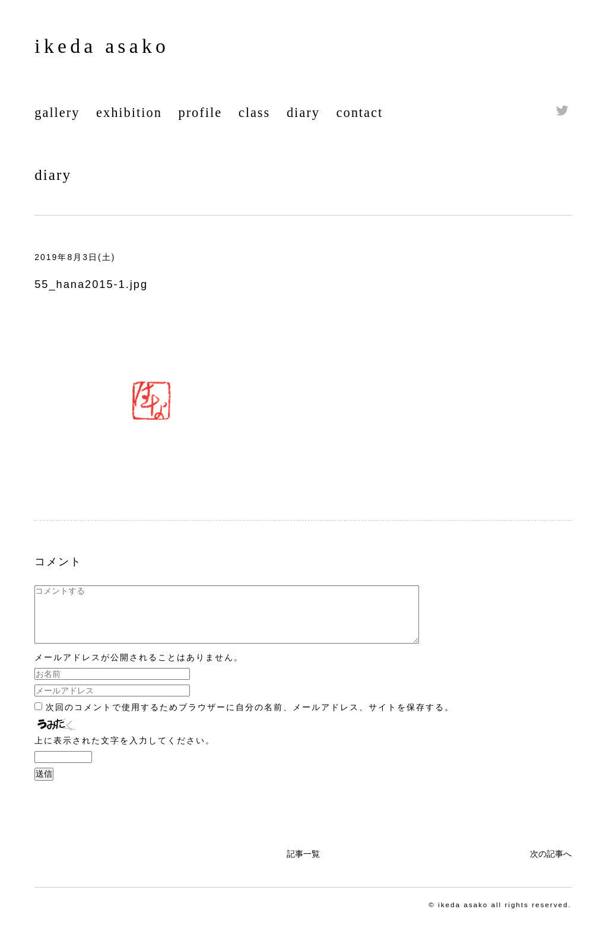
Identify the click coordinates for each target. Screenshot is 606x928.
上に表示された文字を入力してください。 (124, 751)
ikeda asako (101, 46)
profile (200, 112)
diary (303, 112)
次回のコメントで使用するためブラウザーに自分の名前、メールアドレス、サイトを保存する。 (250, 718)
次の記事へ (551, 864)
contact (360, 112)
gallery (57, 112)
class (255, 112)
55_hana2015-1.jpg (91, 284)
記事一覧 (303, 864)
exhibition (129, 112)
